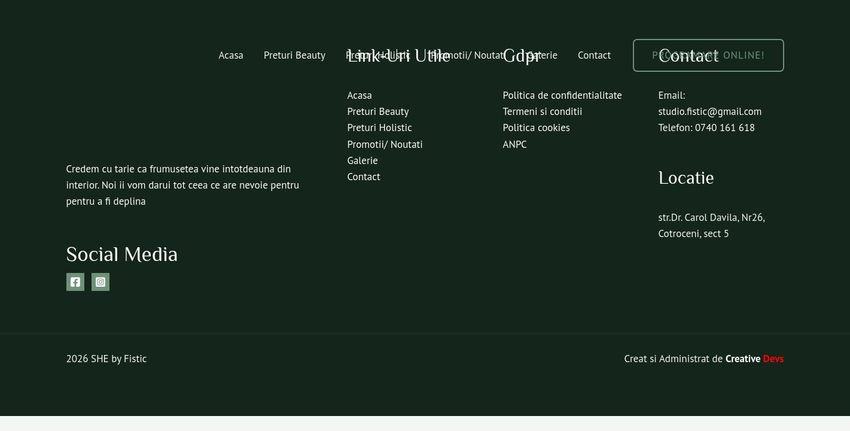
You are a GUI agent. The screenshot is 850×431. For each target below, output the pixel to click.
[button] (708, 55)
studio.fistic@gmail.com (711, 111)
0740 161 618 (725, 127)
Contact (594, 55)
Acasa (231, 55)
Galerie (542, 55)
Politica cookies (536, 127)
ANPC (515, 144)
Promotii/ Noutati (468, 55)
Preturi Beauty (294, 55)
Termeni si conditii (543, 111)
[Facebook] (75, 282)
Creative (754, 358)
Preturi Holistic (378, 55)
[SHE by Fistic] (111, 53)
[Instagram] (100, 282)
